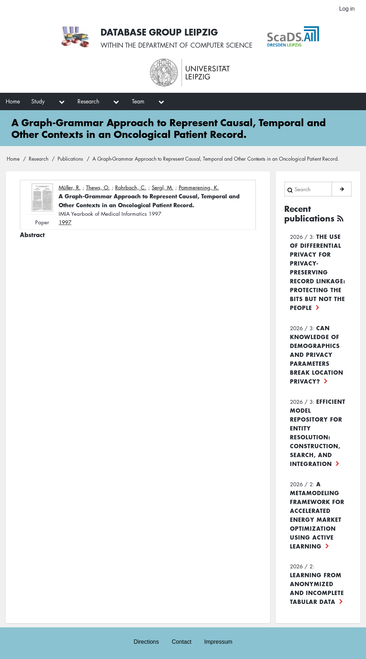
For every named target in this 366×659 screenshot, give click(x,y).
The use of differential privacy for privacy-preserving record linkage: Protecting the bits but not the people (317, 272)
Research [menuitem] (88, 101)
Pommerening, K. (199, 187)
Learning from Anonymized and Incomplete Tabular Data (317, 588)
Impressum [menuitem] (218, 642)
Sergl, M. (162, 187)
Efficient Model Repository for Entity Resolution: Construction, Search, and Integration (317, 432)
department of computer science (195, 45)
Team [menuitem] (138, 101)
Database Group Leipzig (159, 31)
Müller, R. (70, 187)
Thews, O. (98, 187)
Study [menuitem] (38, 101)
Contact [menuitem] (181, 642)
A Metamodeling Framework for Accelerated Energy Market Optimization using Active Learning (317, 514)
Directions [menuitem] (146, 642)
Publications (70, 158)
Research (38, 158)
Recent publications (309, 213)
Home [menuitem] (13, 101)
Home (13, 158)
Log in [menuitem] (347, 9)
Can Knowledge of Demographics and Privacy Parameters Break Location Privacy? (316, 354)
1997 (65, 222)
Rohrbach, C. (130, 187)
